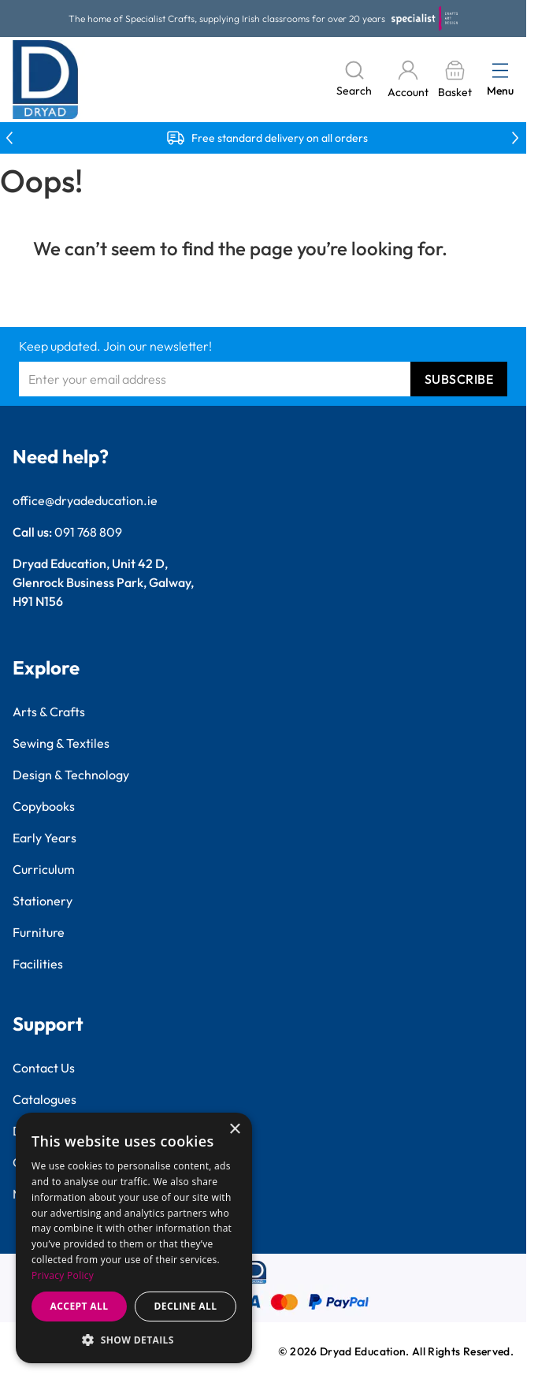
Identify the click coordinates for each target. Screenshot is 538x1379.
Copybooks (44, 806)
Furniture (39, 932)
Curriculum (44, 869)
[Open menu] (500, 70)
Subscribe (459, 379)
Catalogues (44, 1099)
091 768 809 (88, 532)
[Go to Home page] (45, 79)
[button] (134, 1339)
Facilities (38, 964)
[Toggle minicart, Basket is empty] (454, 80)
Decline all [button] (185, 1306)
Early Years (44, 838)
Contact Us (44, 1068)
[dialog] (134, 1238)
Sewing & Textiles (61, 743)
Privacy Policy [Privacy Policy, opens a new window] (63, 1275)
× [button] (234, 1130)
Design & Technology (71, 774)
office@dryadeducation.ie (85, 500)
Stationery (42, 901)
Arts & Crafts (49, 711)
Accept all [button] (79, 1306)
